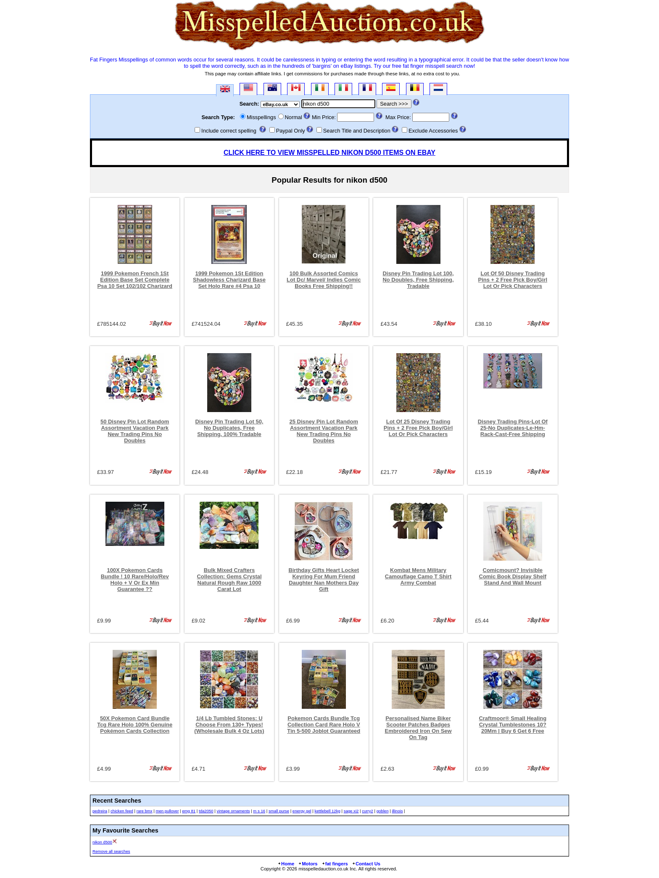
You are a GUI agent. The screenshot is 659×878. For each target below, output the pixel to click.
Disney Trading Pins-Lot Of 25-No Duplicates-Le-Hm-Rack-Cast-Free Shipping (513, 427)
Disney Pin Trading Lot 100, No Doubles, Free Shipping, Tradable (417, 279)
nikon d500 (102, 842)
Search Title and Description (356, 131)
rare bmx (145, 811)
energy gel (302, 811)
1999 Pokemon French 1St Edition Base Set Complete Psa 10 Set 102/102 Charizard (134, 279)
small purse (279, 811)
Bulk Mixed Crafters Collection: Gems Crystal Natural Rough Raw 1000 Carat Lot (229, 579)
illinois (397, 811)
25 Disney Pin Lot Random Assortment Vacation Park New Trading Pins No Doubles (324, 431)
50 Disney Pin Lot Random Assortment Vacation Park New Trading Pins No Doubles (134, 431)
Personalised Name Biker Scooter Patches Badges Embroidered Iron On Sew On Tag (418, 727)
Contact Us (366, 863)
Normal (293, 117)
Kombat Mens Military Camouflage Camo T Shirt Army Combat (418, 576)
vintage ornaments (233, 811)
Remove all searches (111, 851)
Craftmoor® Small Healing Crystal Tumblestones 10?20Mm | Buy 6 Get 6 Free (512, 724)
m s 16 (259, 811)
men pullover (167, 811)
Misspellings (261, 117)
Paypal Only (290, 131)
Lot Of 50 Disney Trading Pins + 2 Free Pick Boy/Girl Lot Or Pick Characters (513, 279)
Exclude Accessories (433, 131)
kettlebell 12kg (327, 811)
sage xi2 (351, 811)
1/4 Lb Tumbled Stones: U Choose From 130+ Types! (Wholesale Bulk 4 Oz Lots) (229, 724)
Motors (307, 863)
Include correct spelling (228, 131)
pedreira (99, 811)
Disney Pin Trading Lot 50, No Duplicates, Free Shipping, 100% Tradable (229, 427)
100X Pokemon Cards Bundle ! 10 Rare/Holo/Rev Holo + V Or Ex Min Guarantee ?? (135, 579)
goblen (383, 811)
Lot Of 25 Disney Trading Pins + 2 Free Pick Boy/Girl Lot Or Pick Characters (418, 427)
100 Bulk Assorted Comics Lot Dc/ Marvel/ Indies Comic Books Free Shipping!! (324, 279)
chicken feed (122, 811)
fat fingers (335, 863)
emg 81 (188, 811)
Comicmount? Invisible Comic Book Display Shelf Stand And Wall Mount (513, 576)
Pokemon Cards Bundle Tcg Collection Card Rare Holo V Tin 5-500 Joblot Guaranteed (323, 724)
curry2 (367, 811)
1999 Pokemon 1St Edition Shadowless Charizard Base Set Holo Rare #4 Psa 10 (229, 279)
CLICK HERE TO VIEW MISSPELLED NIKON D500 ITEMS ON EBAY (329, 152)
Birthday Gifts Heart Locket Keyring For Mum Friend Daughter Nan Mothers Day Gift (323, 579)
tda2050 (206, 811)
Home (285, 863)
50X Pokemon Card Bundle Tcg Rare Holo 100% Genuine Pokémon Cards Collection (134, 724)
